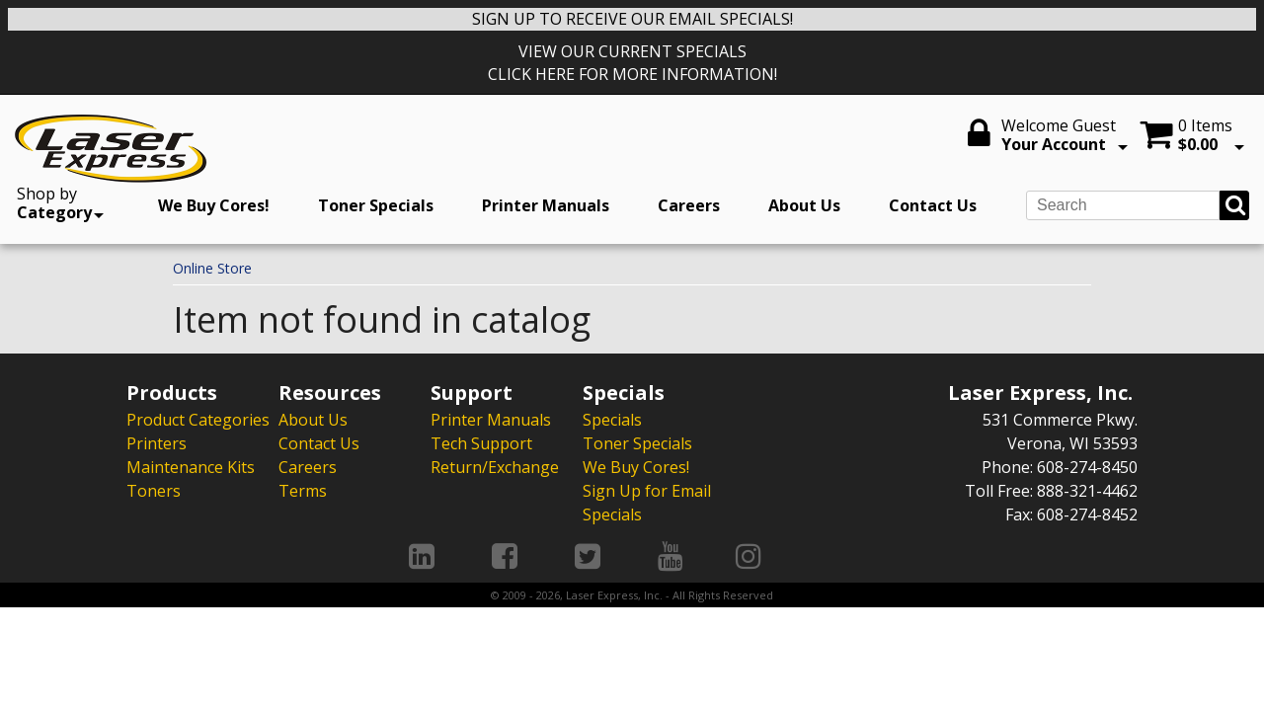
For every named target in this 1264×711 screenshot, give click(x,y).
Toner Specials (376, 205)
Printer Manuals (545, 205)
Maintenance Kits (190, 467)
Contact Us (933, 205)
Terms (302, 491)
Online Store (212, 268)
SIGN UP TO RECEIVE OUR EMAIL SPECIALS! (632, 19)
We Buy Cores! (214, 205)
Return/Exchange (495, 467)
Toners (153, 491)
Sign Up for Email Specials (647, 502)
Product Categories (198, 420)
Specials (612, 420)
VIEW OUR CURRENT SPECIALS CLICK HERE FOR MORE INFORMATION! (632, 62)
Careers (689, 205)
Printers (156, 443)
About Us (804, 205)
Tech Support (481, 443)
